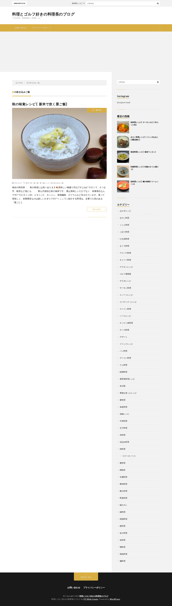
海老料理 (123, 407)
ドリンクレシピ (126, 344)
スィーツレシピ (126, 295)
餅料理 (122, 526)
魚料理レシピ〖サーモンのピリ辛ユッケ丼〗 (92, 3)
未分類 (122, 386)
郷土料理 (123, 491)
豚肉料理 (123, 484)
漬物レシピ (124, 414)
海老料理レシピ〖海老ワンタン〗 (143, 152)
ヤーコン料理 (125, 358)
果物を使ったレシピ (128, 393)
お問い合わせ (20, 28)
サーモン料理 (125, 288)
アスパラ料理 (125, 253)
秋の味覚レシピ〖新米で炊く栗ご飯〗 (40, 104)
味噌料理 (123, 372)
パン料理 (123, 351)
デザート (123, 337)
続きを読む (96, 209)
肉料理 (122, 449)
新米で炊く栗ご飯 (32, 183)
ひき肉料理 (124, 239)
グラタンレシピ (126, 267)
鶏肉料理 (123, 554)
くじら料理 (124, 225)
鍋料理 (122, 512)
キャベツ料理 (125, 260)
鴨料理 (122, 547)
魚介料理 (123, 533)
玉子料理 (123, 428)
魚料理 (122, 540)
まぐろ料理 (124, 246)
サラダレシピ (125, 281)
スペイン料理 (125, 309)
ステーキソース (129, 456)
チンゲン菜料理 (126, 323)
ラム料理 (123, 365)
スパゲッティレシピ (128, 302)
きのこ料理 (124, 218)
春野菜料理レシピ (127, 379)
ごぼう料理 (124, 232)
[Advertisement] (86, 52)
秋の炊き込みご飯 (57, 183)
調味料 (122, 470)
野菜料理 (123, 498)
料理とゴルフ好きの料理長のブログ (43, 14)
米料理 (122, 435)
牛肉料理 (123, 421)
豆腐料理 (123, 477)
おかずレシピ (125, 211)
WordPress (115, 599)
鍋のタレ (123, 505)
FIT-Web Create (91, 599)
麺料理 (122, 561)
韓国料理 (123, 519)
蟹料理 (122, 463)
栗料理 (98, 110)
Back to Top (86, 577)
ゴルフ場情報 (125, 274)
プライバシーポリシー (41, 28)
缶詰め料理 (124, 442)
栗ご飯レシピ (44, 183)
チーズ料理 (124, 330)
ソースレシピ (125, 316)
